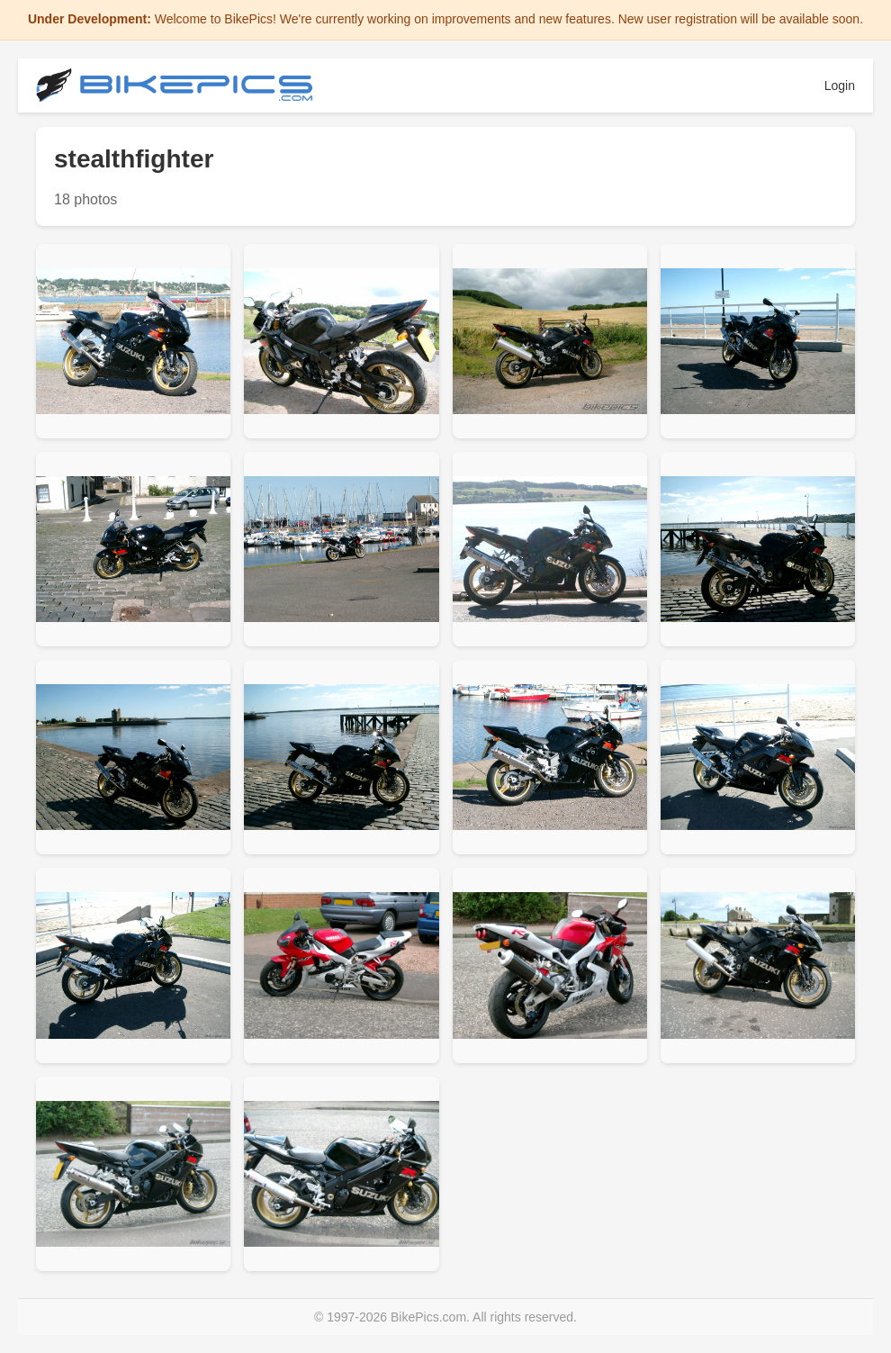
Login (839, 85)
